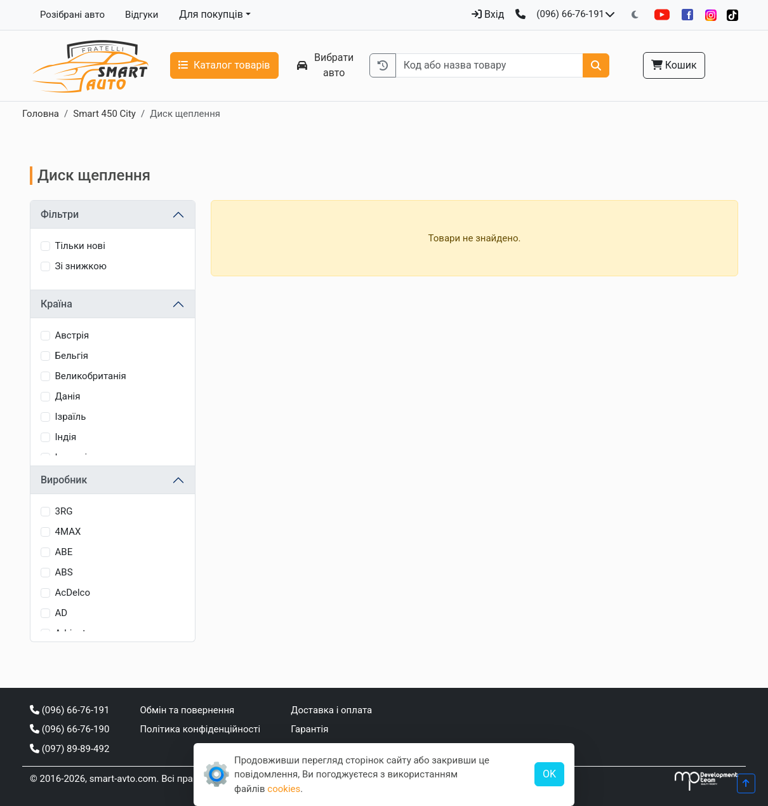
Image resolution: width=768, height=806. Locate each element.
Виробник (64, 480)
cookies (283, 789)
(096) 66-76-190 (69, 729)
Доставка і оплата (331, 710)
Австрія (72, 335)
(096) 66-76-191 (570, 14)
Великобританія (90, 376)
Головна (40, 113)
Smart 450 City (104, 113)
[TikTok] (732, 15)
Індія (66, 437)
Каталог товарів (224, 65)
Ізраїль (70, 416)
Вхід (488, 14)
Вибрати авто (325, 65)
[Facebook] (687, 14)
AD (61, 613)
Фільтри (60, 214)
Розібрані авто (72, 14)
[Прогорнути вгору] (746, 783)
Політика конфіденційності (200, 729)
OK (549, 774)
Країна (56, 304)
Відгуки (141, 14)
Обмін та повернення (187, 710)
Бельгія (71, 355)
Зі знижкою (81, 266)
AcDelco (73, 592)
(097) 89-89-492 (69, 749)
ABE (64, 552)
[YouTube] (662, 14)
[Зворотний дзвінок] (520, 14)
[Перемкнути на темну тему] (635, 15)
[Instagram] (711, 15)
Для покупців (211, 14)
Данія (68, 396)
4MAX (68, 531)
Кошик (674, 65)
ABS (64, 572)
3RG (64, 511)
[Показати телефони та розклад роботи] (610, 14)
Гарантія (309, 729)
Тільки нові (80, 246)
